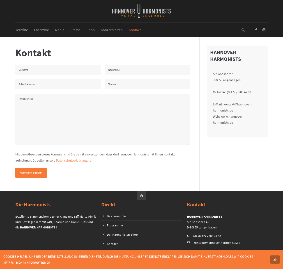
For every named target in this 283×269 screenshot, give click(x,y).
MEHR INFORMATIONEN (33, 262)
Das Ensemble (116, 216)
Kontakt (112, 244)
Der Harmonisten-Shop (122, 235)
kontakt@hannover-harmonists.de (216, 243)
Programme (115, 225)
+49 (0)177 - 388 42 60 (207, 236)
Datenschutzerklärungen (73, 160)
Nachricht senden (31, 173)
